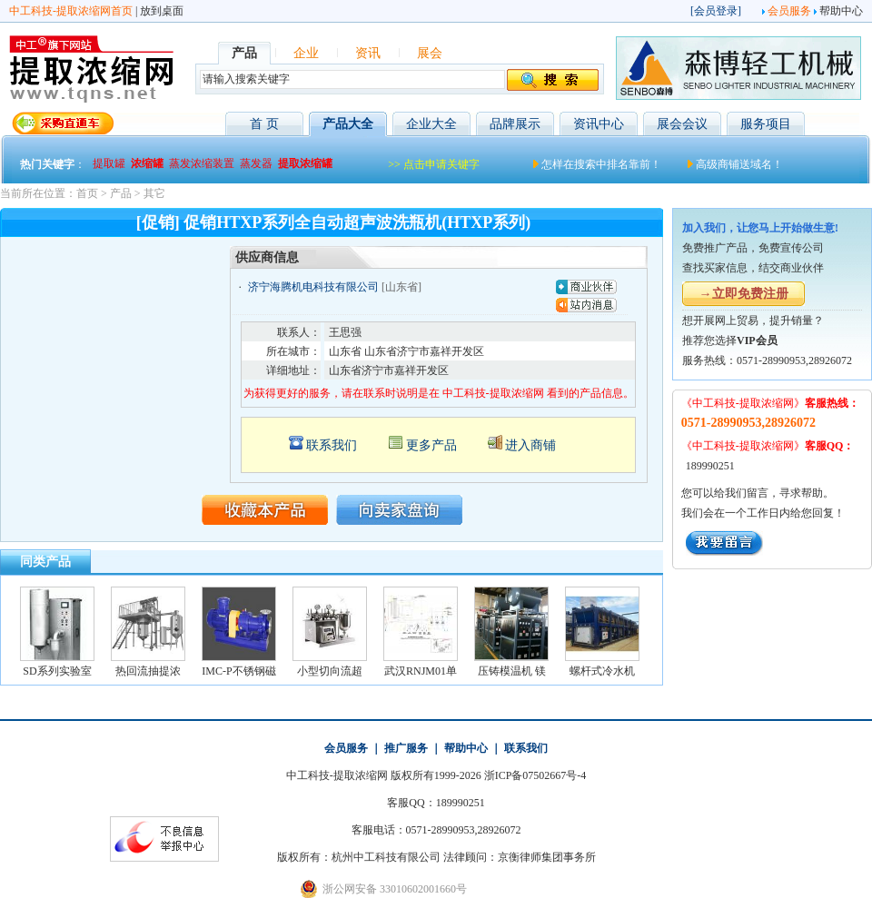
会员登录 (716, 11)
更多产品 (431, 445)
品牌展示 (515, 124)
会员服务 (789, 11)
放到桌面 (161, 11)
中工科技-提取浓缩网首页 (71, 11)
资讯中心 (598, 124)
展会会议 (682, 124)
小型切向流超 (329, 671)
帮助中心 (841, 11)
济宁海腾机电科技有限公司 (313, 287)
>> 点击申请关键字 (434, 164)
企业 (306, 53)
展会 (429, 53)
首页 (87, 193)
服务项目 (765, 124)
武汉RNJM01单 (420, 671)
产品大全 (347, 124)
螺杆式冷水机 (602, 671)
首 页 (264, 124)
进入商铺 (530, 445)
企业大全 (431, 124)
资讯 (368, 53)
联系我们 (331, 445)
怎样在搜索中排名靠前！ (601, 164)
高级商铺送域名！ (739, 164)
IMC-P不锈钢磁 (238, 671)
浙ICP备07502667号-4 (535, 775)
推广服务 (406, 748)
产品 (121, 193)
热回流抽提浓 (148, 671)
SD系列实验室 (57, 671)
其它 (154, 193)
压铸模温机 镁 (512, 671)
